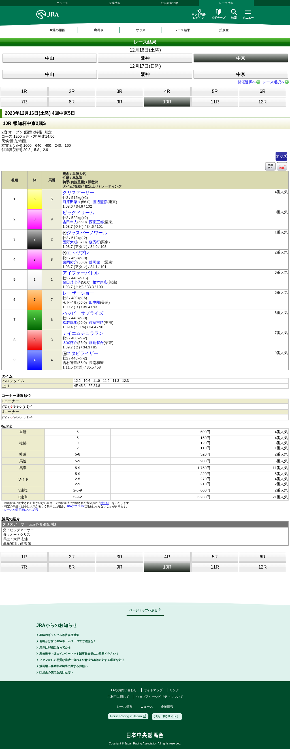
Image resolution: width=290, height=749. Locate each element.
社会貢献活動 (169, 3)
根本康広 (100, 282)
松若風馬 (70, 322)
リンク (174, 690)
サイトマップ (153, 690)
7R (24, 101)
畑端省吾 (96, 343)
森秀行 (94, 242)
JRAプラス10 (75, 506)
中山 (49, 58)
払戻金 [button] (224, 30)
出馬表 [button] (98, 30)
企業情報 (114, 3)
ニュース (62, 3)
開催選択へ (247, 82)
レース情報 (226, 3)
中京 (240, 58)
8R (71, 101)
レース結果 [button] (182, 30)
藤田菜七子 (72, 282)
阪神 (145, 58)
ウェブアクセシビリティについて (159, 696)
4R (167, 91)
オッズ (281, 156)
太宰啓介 (70, 343)
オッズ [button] (140, 30)
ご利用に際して (118, 696)
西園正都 (96, 222)
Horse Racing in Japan (128, 716)
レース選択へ (274, 82)
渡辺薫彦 (100, 202)
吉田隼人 (70, 222)
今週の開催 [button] (57, 30)
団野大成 (70, 242)
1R (24, 91)
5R (215, 91)
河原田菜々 (72, 202)
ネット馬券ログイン (198, 14)
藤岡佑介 (70, 262)
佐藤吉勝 (96, 322)
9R (119, 101)
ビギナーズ (218, 14)
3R (119, 91)
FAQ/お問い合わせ (124, 690)
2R (71, 91)
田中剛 (94, 302)
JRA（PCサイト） (167, 716)
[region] (145, 30)
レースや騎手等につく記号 (21, 509)
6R (262, 91)
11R (215, 101)
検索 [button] (234, 14)
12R (262, 101)
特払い (105, 503)
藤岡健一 (96, 262)
